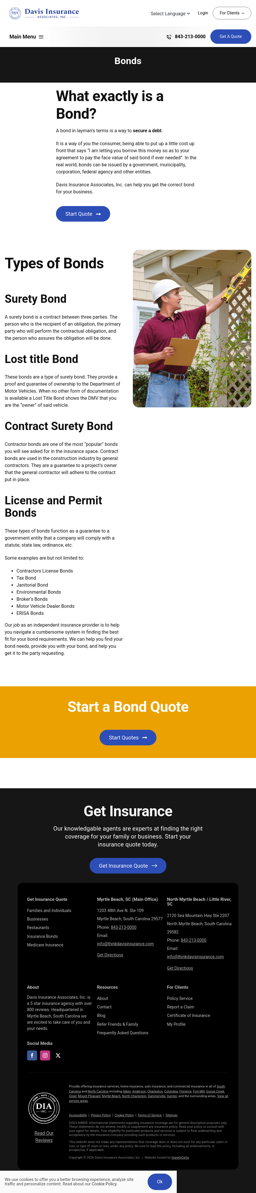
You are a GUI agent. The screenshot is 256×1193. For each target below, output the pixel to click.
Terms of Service (150, 1115)
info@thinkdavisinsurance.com (125, 943)
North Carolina (98, 1091)
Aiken (127, 1091)
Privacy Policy (101, 1115)
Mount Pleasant (89, 1096)
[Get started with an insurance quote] (128, 737)
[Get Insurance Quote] (230, 36)
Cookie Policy (124, 1115)
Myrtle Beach (111, 1096)
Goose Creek (215, 1091)
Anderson (139, 1091)
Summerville (156, 1096)
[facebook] (32, 1055)
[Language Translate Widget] (170, 14)
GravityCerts (180, 1157)
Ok (160, 1181)
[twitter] (58, 1055)
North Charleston (134, 1096)
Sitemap (171, 1115)
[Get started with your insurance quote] (128, 866)
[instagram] (45, 1055)
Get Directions (110, 955)
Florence (185, 1091)
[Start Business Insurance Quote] (83, 214)
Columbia (171, 1091)
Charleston (155, 1091)
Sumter (172, 1096)
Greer (73, 1096)
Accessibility (78, 1115)
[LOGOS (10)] (44, 1093)
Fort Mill (199, 1091)
